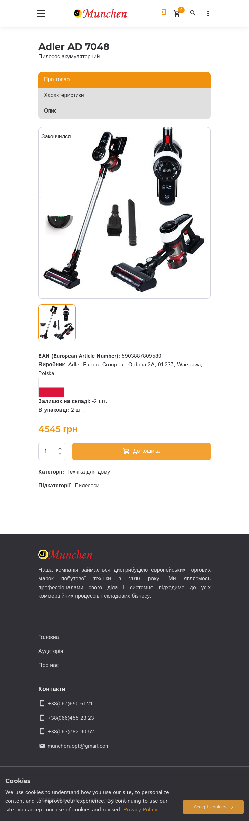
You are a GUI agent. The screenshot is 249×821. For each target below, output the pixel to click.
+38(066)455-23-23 (71, 718)
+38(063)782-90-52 (71, 732)
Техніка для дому (88, 472)
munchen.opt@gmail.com (79, 746)
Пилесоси (87, 486)
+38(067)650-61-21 (70, 704)
